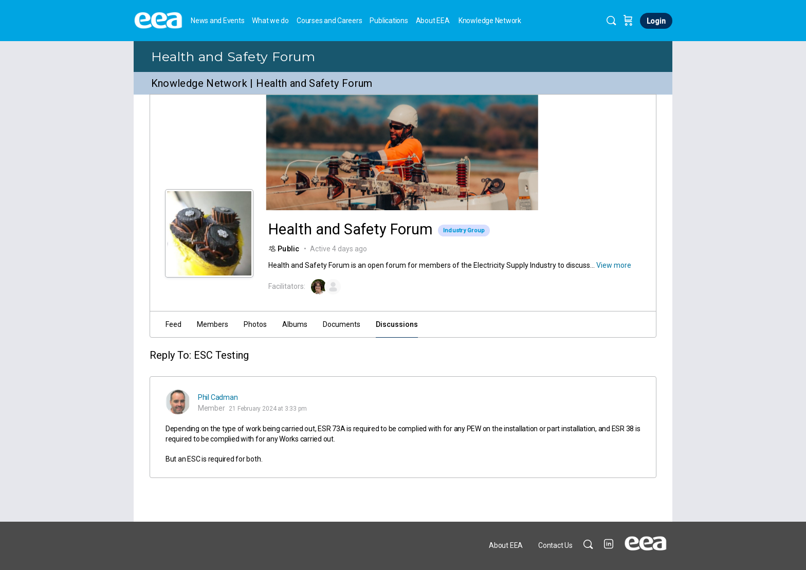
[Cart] (628, 20)
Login (656, 21)
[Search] (611, 20)
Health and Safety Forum (233, 56)
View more (613, 265)
